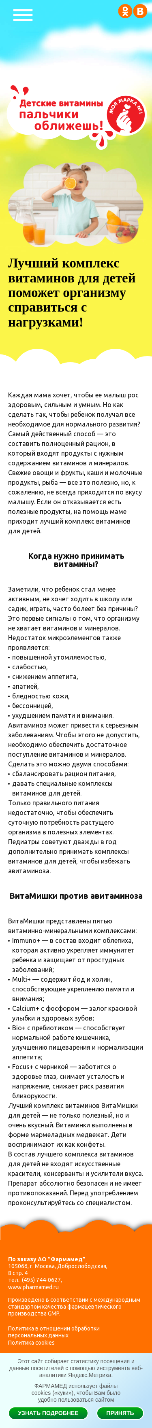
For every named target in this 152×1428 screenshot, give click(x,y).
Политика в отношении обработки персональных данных (54, 1332)
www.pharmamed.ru (33, 1287)
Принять (120, 1413)
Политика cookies (31, 1342)
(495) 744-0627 (41, 1280)
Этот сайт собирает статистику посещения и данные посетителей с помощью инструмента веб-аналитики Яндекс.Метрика (76, 1368)
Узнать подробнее (48, 1413)
